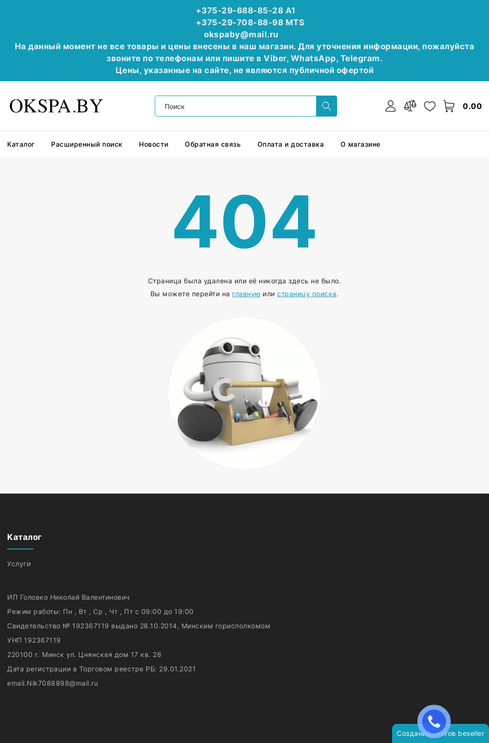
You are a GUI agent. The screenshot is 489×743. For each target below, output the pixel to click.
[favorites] (430, 106)
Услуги (20, 564)
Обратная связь (214, 144)
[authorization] (390, 106)
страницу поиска (307, 294)
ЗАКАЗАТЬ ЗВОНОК (436, 721)
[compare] (410, 106)
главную (246, 294)
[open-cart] (449, 106)
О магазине (361, 144)
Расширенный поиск (88, 144)
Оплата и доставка (291, 144)
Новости (154, 144)
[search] (326, 106)
